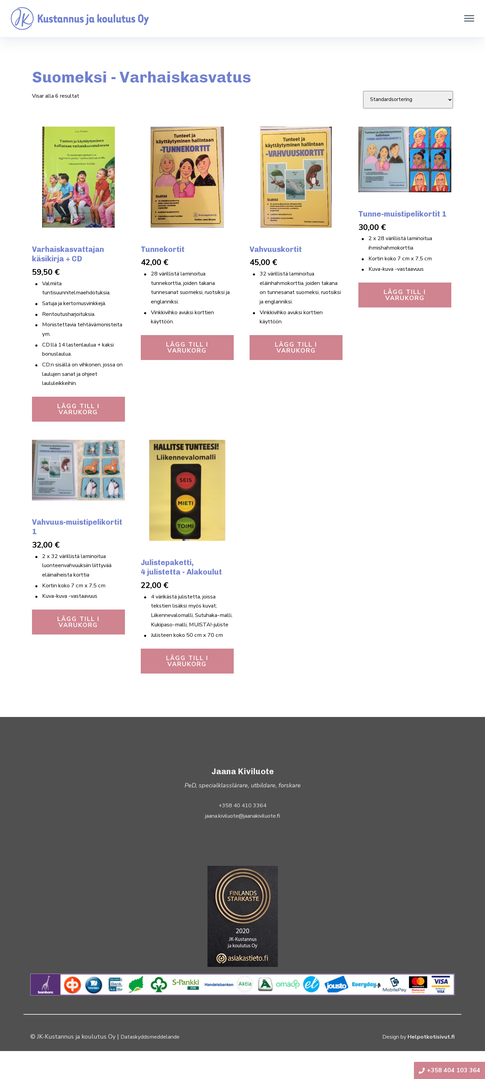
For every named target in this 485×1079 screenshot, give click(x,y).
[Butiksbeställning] (408, 99)
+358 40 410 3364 (242, 833)
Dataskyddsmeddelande (154, 1064)
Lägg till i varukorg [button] (78, 421)
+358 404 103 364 (449, 1070)
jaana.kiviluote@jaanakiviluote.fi (242, 844)
